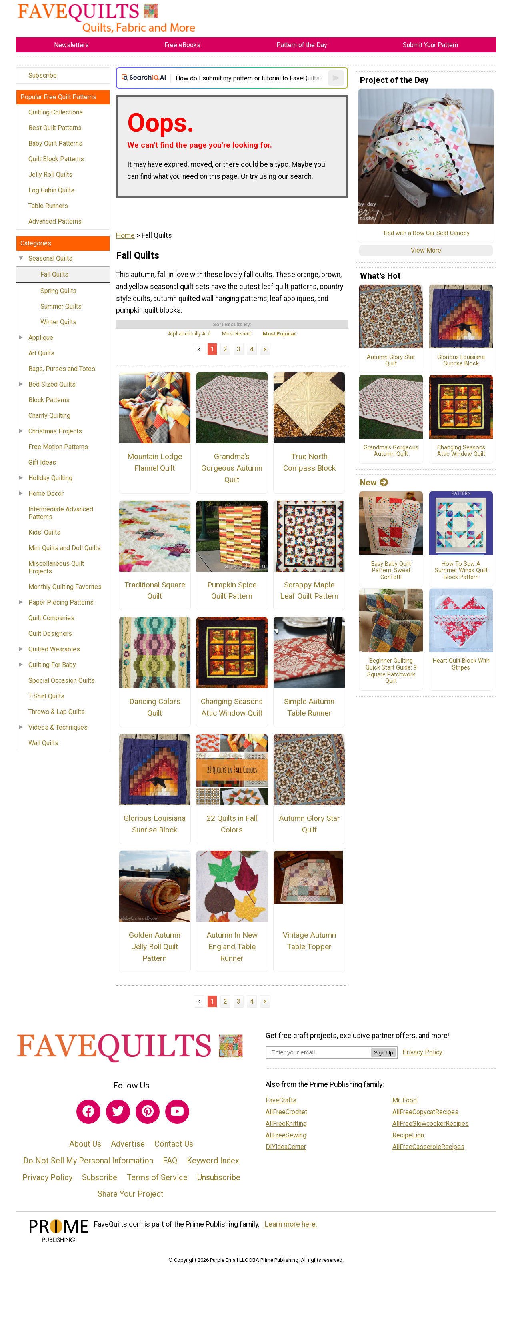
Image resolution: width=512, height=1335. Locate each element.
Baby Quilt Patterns (55, 143)
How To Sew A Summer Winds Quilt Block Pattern (461, 571)
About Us (85, 1144)
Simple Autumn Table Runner (309, 707)
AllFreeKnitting (286, 1123)
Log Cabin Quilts (51, 190)
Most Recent (236, 334)
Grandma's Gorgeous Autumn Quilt (231, 468)
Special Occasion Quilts (61, 680)
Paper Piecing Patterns (61, 602)
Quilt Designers (50, 633)
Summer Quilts (61, 306)
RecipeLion (408, 1135)
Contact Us (173, 1144)
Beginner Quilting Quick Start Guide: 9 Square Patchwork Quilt (391, 671)
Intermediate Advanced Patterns (60, 513)
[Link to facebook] (88, 1112)
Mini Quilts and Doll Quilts (64, 548)
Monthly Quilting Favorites (65, 587)
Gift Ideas (42, 462)
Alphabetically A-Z (189, 334)
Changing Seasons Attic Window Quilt (232, 707)
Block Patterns (49, 400)
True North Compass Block (309, 462)
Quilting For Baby (52, 665)
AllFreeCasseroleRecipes (428, 1147)
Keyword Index (213, 1160)
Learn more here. (291, 1224)
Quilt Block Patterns (56, 159)
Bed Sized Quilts (52, 384)
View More (426, 250)
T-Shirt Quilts (46, 696)
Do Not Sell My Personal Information (88, 1160)
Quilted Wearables (54, 649)
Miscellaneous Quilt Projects (56, 567)
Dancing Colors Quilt (154, 707)
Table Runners (48, 206)
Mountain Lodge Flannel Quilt (154, 462)
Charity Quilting (49, 415)
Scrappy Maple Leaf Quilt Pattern (309, 590)
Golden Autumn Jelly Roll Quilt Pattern (154, 946)
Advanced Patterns (55, 221)
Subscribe (42, 75)
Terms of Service (157, 1177)
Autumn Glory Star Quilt (309, 824)
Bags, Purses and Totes (61, 369)
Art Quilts (41, 353)
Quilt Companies (51, 618)
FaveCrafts (281, 1100)
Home (125, 235)
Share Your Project (131, 1194)
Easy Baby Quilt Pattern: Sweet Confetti (391, 571)
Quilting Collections (55, 112)
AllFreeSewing (286, 1135)
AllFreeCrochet (286, 1112)
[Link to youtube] (177, 1112)
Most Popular (279, 334)
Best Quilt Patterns (55, 128)
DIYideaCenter (286, 1147)
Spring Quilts (58, 291)
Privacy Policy (47, 1177)
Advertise (128, 1144)
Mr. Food (404, 1100)
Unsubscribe (218, 1177)
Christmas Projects (55, 431)
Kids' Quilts (44, 532)
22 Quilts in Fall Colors (231, 824)
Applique (40, 337)
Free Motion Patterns (58, 447)
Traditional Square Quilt (154, 590)
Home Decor (46, 493)
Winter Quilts (58, 322)
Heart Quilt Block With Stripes (461, 664)
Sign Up (383, 1053)
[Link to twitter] (118, 1112)
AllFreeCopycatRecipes (425, 1112)
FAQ (170, 1160)
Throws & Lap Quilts (56, 712)
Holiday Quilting (50, 478)
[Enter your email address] (318, 1052)
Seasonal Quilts (50, 258)
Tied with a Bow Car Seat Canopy (426, 233)
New (374, 482)
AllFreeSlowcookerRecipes (430, 1123)
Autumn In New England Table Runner (232, 946)
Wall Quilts (43, 743)
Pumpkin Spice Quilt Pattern (231, 590)
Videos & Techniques (58, 727)
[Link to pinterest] (148, 1112)
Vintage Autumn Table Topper (309, 940)
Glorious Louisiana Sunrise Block (155, 824)
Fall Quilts (54, 274)
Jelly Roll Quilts (50, 174)
